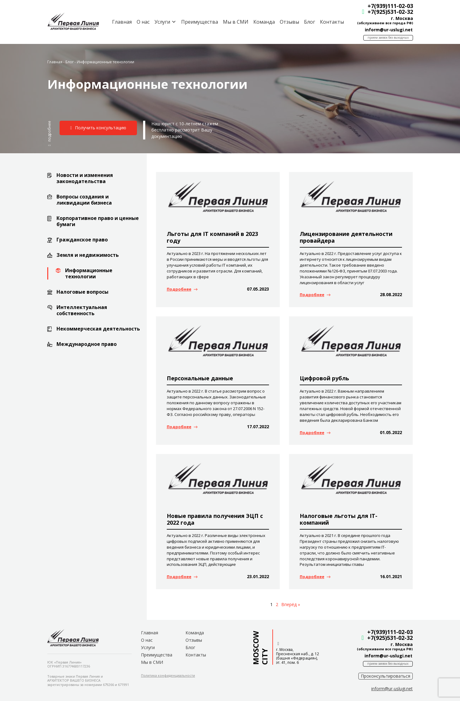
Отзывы (289, 21)
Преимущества (199, 21)
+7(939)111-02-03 (390, 6)
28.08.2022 (391, 294)
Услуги (148, 647)
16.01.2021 (391, 576)
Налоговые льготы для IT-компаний (338, 519)
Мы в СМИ (235, 21)
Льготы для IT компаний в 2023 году (212, 237)
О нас (142, 21)
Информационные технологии (88, 273)
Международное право (87, 344)
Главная (121, 21)
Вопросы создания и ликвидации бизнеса (84, 200)
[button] (49, 133)
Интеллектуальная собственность (82, 310)
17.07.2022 (258, 426)
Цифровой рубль (324, 378)
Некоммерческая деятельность (98, 329)
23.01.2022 (258, 576)
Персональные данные (200, 378)
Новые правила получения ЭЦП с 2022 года (215, 519)
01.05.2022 (391, 432)
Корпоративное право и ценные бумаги (98, 221)
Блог (309, 21)
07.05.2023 (258, 289)
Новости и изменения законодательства (85, 178)
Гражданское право (82, 240)
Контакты (332, 21)
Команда (264, 21)
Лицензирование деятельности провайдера (346, 237)
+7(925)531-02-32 (390, 11)
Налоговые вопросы (82, 292)
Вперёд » (290, 604)
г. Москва (402, 18)
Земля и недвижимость (88, 255)
